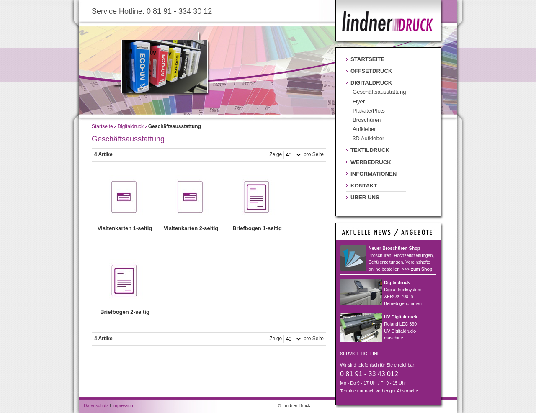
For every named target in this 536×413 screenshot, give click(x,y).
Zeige (275, 154)
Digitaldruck (130, 126)
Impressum (123, 405)
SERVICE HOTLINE (360, 353)
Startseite (102, 126)
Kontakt (363, 185)
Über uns (364, 197)
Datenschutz (96, 405)
